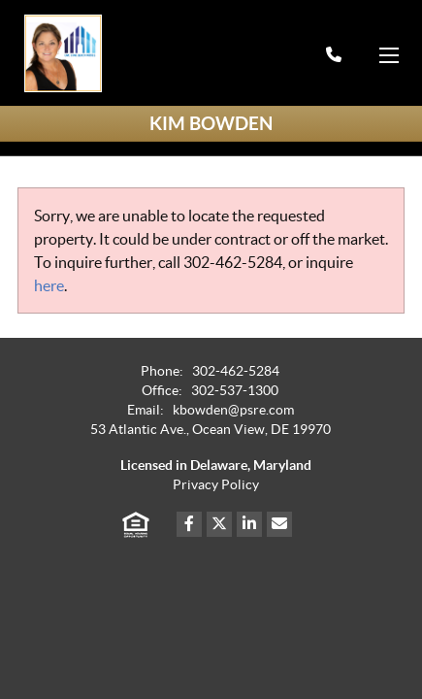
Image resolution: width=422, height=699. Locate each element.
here (49, 285)
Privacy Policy (216, 485)
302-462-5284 (232, 262)
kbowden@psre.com (233, 410)
